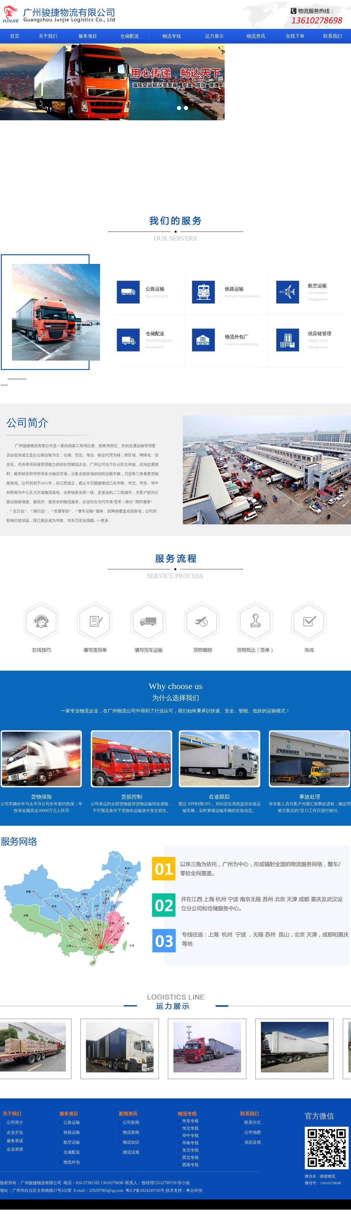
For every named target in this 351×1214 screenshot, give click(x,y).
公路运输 (155, 288)
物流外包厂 (236, 336)
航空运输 (317, 285)
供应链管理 (319, 333)
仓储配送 (155, 333)
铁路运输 (234, 288)
